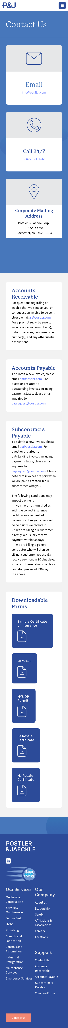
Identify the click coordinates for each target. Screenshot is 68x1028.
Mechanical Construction (14, 899)
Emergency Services (19, 978)
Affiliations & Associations (43, 922)
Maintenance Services (14, 970)
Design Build (14, 918)
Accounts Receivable (42, 968)
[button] (62, 5)
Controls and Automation (14, 949)
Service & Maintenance (14, 910)
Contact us (18, 1018)
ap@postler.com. (31, 379)
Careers (40, 931)
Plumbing (12, 930)
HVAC (9, 924)
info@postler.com (34, 92)
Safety (39, 914)
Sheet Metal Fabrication (14, 938)
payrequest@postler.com (29, 403)
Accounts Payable (46, 977)
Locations (41, 937)
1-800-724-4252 (34, 159)
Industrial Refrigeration (14, 959)
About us (41, 902)
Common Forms (45, 993)
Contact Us (42, 960)
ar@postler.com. (40, 317)
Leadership (42, 908)
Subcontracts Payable (44, 985)
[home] (9, 5)
